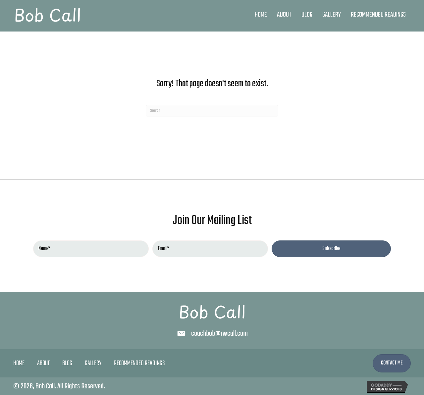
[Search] (212, 110)
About (43, 363)
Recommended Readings (139, 363)
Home (19, 363)
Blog (67, 363)
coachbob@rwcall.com (219, 334)
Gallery (93, 363)
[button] (331, 248)
